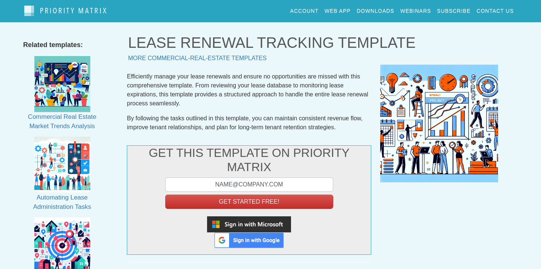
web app (338, 9)
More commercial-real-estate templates (197, 54)
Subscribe (453, 9)
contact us (495, 9)
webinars (415, 9)
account (304, 9)
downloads (375, 9)
